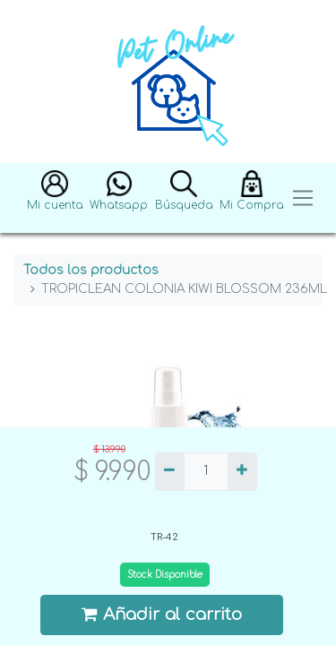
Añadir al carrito (162, 614)
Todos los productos (91, 270)
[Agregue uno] (242, 472)
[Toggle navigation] (302, 198)
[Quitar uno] (170, 472)
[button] (55, 198)
